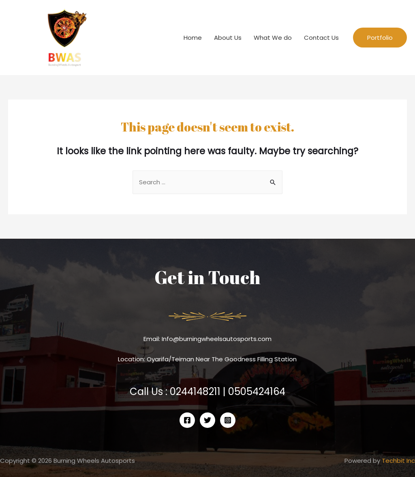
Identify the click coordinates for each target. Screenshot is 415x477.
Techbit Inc (398, 460)
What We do (273, 37)
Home (193, 37)
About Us (228, 37)
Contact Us (321, 37)
